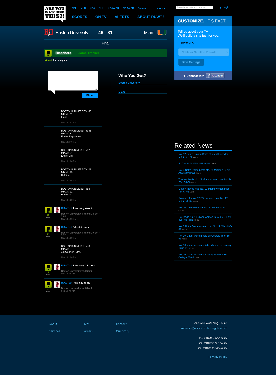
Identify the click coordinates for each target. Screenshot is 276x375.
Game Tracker (88, 53)
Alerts (122, 17)
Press (86, 324)
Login (226, 7)
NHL (101, 8)
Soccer (142, 8)
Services (54, 331)
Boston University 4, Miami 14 (77, 213)
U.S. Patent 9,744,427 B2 (213, 343)
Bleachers (63, 53)
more (160, 8)
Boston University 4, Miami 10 (77, 232)
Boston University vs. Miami (76, 271)
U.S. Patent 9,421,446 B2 (213, 338)
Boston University (72, 32)
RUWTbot (66, 208)
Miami (149, 32)
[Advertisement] (203, 112)
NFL (74, 8)
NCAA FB (128, 8)
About (151, 17)
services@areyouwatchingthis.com (204, 328)
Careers (87, 331)
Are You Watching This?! (55, 14)
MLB (83, 8)
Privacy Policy (218, 357)
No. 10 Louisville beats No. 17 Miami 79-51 (202, 207)
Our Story (122, 331)
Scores (79, 17)
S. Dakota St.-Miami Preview (194, 163)
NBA (92, 8)
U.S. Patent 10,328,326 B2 (212, 348)
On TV (101, 17)
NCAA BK (113, 8)
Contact (121, 324)
